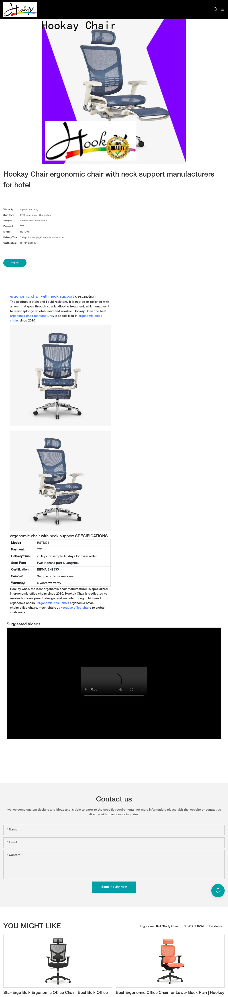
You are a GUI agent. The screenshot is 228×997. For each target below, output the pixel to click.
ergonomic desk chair (52, 603)
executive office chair (74, 607)
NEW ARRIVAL (194, 926)
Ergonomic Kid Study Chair (159, 926)
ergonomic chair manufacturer (31, 316)
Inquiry (14, 263)
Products (215, 926)
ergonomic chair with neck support (42, 297)
